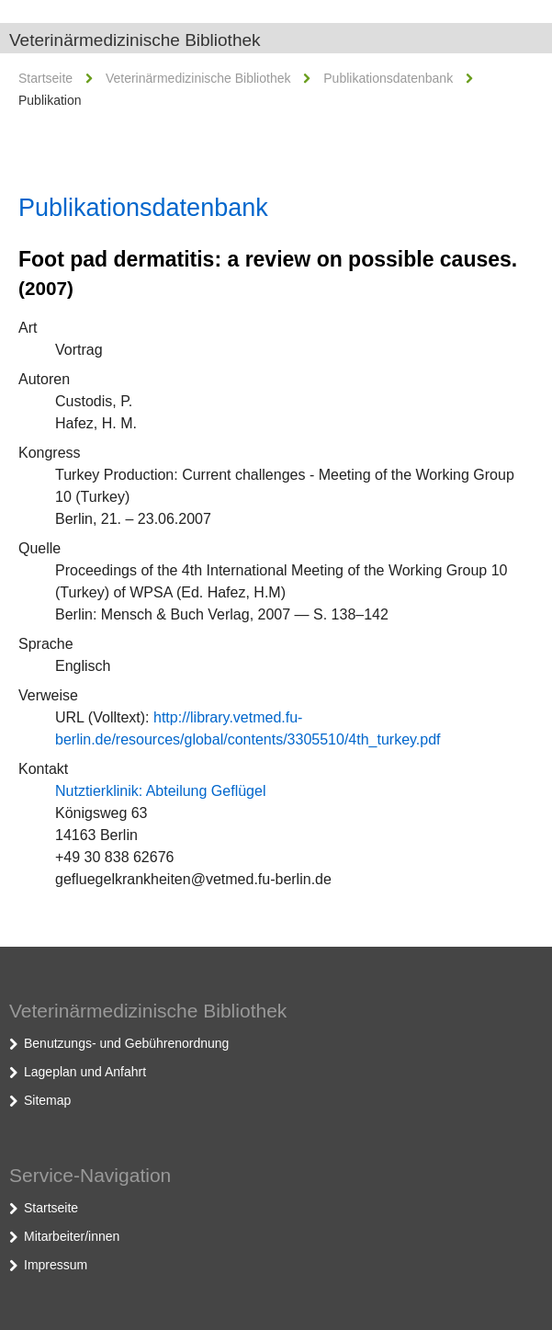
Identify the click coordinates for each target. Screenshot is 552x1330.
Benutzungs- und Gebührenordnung (126, 1043)
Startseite (45, 78)
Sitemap (47, 1100)
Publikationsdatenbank (388, 78)
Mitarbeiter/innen (71, 1236)
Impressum (55, 1264)
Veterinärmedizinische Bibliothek (135, 40)
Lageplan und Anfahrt (85, 1071)
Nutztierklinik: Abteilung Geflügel (160, 791)
